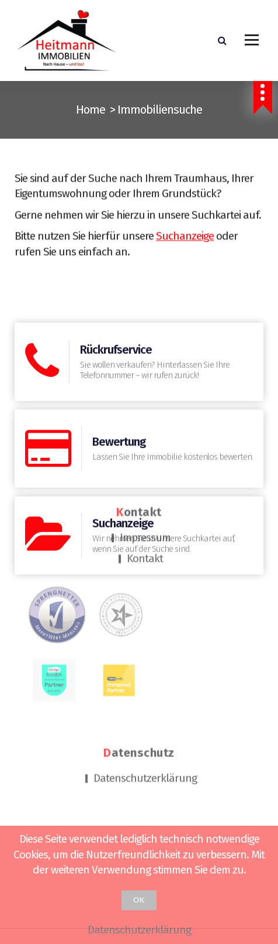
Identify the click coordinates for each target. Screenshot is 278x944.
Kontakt (145, 505)
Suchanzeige (185, 241)
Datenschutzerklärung (145, 725)
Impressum (145, 484)
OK (139, 900)
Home (90, 110)
